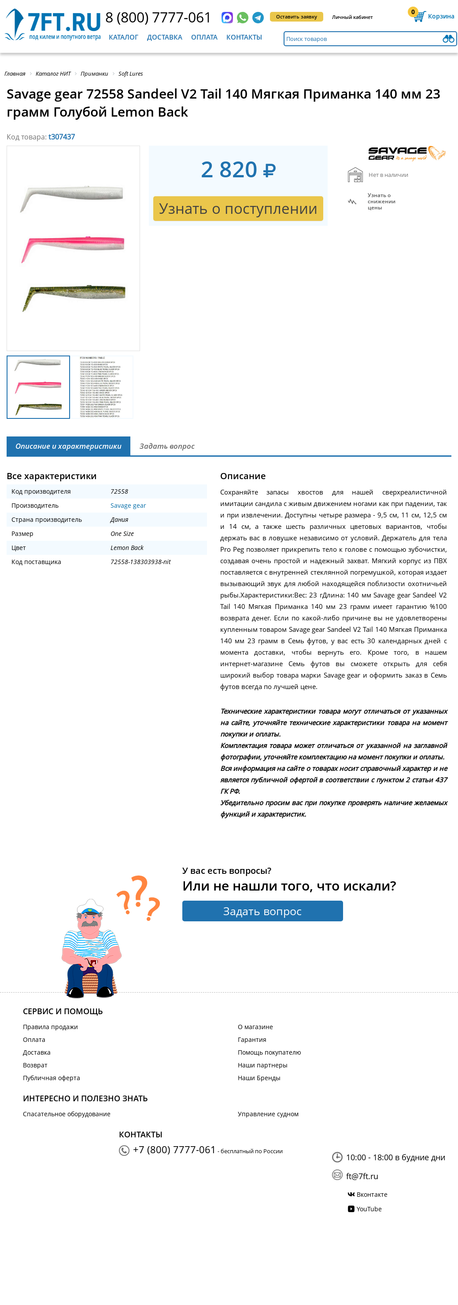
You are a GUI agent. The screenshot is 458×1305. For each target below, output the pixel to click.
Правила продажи (50, 1027)
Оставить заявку (296, 16)
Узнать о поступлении (238, 208)
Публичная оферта (51, 1078)
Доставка (164, 37)
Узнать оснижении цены (381, 201)
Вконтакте (372, 1194)
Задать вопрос (262, 910)
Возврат (35, 1065)
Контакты (244, 37)
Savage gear (128, 505)
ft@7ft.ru (362, 1176)
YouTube (369, 1209)
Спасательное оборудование (67, 1114)
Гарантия (252, 1039)
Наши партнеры (263, 1065)
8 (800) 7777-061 (158, 16)
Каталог (123, 37)
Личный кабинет (352, 17)
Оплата (204, 37)
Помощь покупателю (269, 1052)
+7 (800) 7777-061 (174, 1149)
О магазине (255, 1027)
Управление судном (268, 1114)
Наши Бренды (259, 1078)
